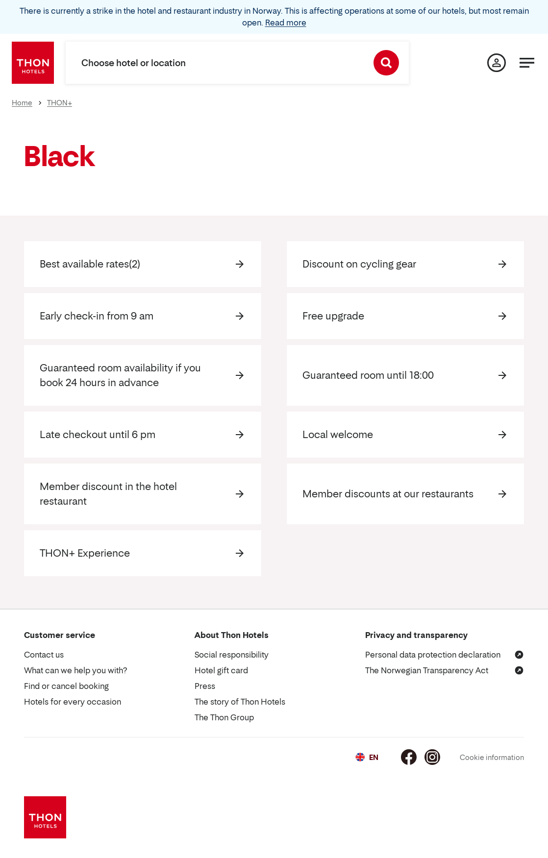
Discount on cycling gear (359, 264)
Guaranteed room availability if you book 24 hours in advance (120, 375)
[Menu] (527, 62)
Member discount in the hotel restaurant (108, 494)
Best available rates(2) (90, 264)
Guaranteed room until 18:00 (368, 375)
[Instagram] (432, 757)
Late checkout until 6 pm (97, 435)
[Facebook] (409, 757)
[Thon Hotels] (33, 63)
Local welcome (337, 435)
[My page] (496, 62)
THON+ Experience (85, 553)
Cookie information (492, 757)
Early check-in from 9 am (96, 316)
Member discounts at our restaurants (387, 494)
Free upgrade (333, 316)
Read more (285, 22)
